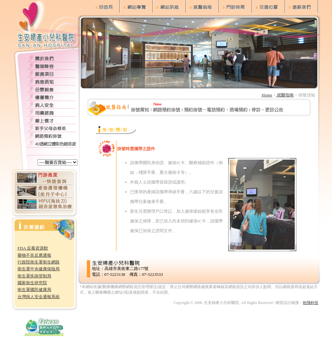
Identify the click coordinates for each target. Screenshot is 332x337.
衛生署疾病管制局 (34, 276)
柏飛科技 (310, 302)
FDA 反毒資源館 (33, 248)
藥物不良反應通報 (34, 255)
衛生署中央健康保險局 (39, 268)
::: (26, 56)
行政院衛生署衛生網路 (39, 262)
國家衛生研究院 (32, 282)
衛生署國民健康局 (34, 289)
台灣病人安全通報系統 (39, 296)
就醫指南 (284, 95)
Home (267, 95)
